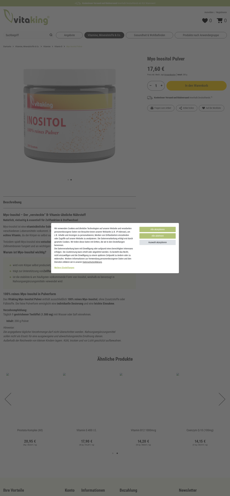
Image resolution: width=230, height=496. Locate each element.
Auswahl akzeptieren (157, 242)
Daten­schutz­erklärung (92, 262)
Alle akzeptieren (157, 229)
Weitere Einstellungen (64, 267)
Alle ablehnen (158, 235)
